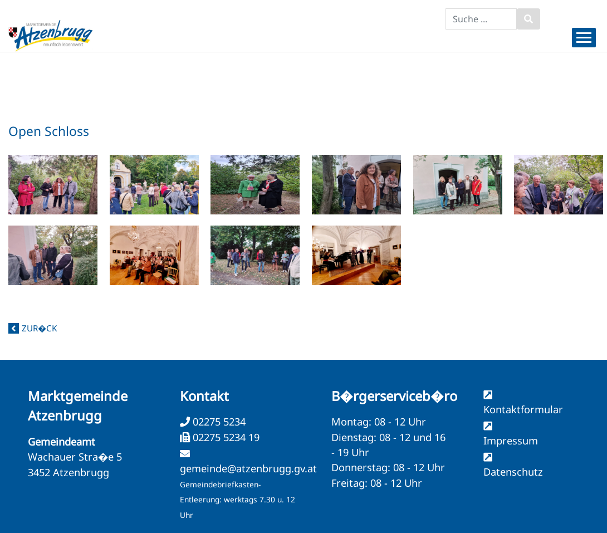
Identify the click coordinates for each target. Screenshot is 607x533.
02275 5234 (218, 421)
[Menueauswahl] (584, 37)
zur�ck (39, 328)
